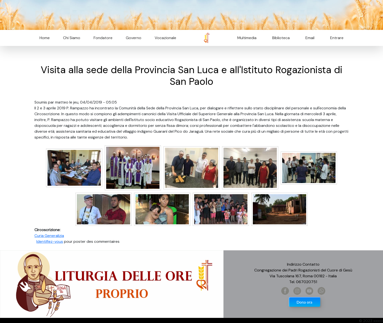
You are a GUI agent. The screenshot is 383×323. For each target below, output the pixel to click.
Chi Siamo (71, 37)
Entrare (336, 37)
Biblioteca (281, 37)
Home (45, 37)
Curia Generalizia (49, 235)
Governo (133, 37)
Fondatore (103, 37)
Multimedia (246, 37)
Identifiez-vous (49, 241)
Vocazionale (165, 37)
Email (308, 37)
